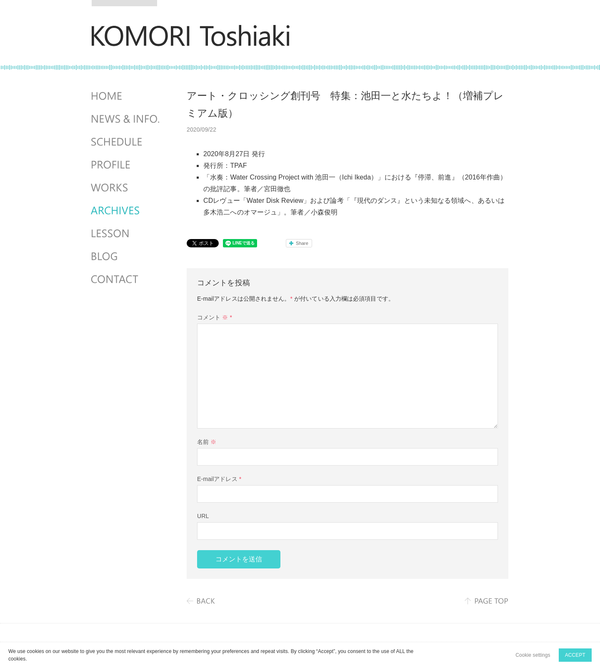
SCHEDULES (126, 142)
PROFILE (126, 165)
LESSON (126, 233)
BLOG (126, 256)
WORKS (126, 188)
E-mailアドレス (219, 479)
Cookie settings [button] (532, 655)
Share (302, 243)
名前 (206, 442)
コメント (214, 317)
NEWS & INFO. (126, 119)
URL (203, 516)
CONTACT (126, 279)
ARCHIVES (126, 211)
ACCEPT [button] (575, 655)
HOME (126, 96)
